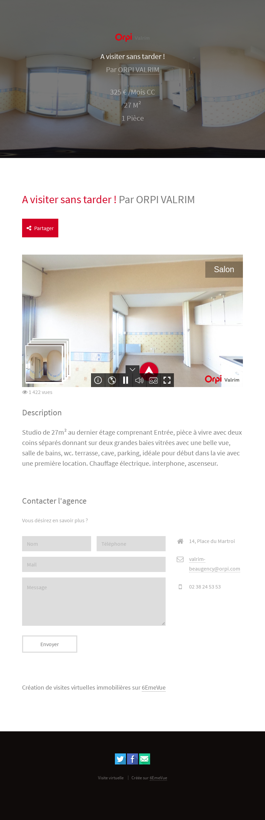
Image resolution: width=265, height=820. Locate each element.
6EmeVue (154, 687)
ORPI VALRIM (138, 69)
